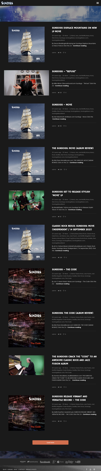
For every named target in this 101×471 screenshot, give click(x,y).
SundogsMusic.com (82, 38)
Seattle (54, 111)
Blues (77, 234)
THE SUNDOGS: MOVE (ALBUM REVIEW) (73, 148)
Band (73, 36)
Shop (15, 469)
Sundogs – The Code (64, 269)
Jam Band (62, 236)
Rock (92, 36)
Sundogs (62, 38)
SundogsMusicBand (58, 40)
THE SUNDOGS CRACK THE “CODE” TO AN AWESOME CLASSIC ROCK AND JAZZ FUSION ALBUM (74, 360)
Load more (50, 442)
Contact (21, 469)
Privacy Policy (31, 469)
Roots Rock (83, 238)
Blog (5, 469)
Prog (67, 238)
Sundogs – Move (62, 104)
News (66, 36)
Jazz (76, 36)
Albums (10, 469)
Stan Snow (55, 38)
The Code (68, 278)
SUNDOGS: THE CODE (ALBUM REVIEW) (72, 313)
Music (88, 36)
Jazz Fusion (73, 236)
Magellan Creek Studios (64, 276)
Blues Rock (82, 234)
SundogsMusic (70, 38)
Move (88, 152)
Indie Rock (55, 236)
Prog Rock (72, 238)
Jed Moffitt (82, 36)
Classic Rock (91, 234)
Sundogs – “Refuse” (64, 71)
